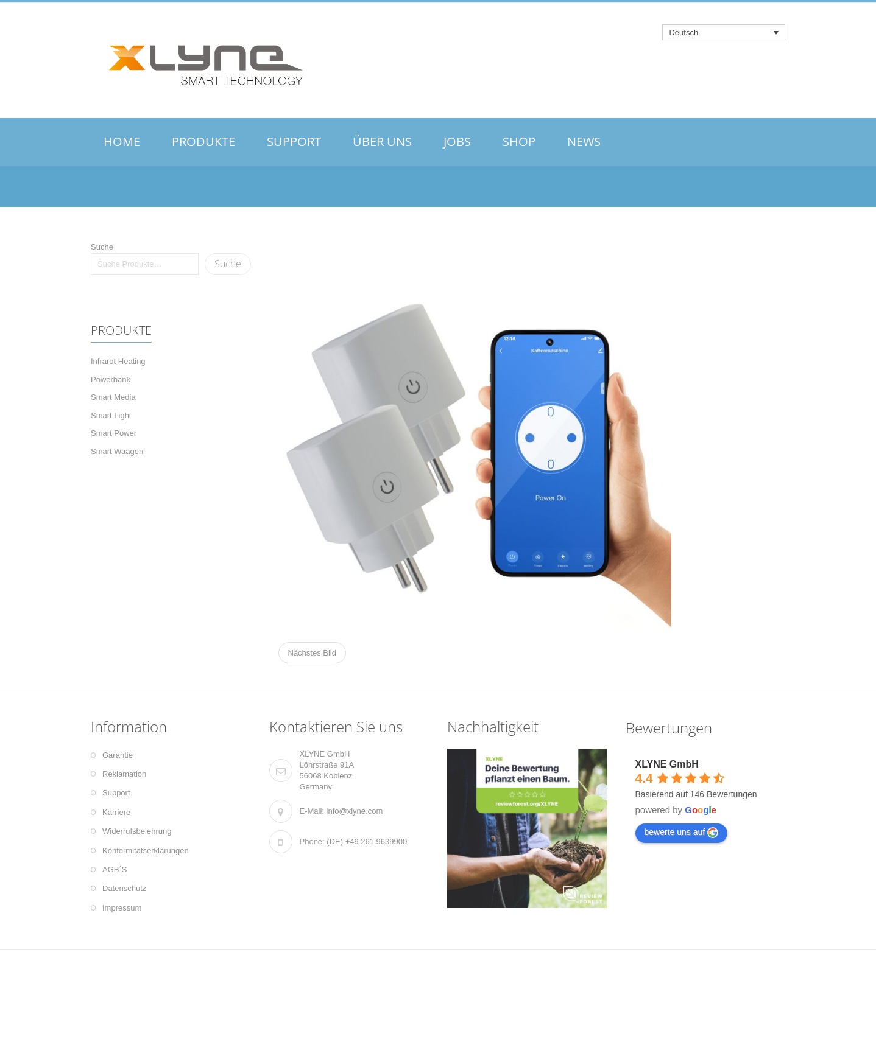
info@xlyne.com (355, 811)
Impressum (121, 907)
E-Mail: (312, 811)
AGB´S (114, 869)
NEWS (584, 141)
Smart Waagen (117, 451)
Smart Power (113, 433)
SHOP (519, 141)
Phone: (312, 841)
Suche (102, 246)
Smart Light (111, 415)
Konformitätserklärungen (145, 850)
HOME (122, 141)
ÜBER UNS (382, 141)
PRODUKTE (203, 141)
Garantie (117, 755)
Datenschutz (124, 888)
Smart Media (113, 397)
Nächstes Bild (312, 652)
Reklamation (124, 773)
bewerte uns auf (682, 832)
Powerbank (110, 379)
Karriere (116, 812)
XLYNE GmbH (667, 764)
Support (116, 792)
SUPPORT (294, 141)
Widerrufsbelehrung (136, 831)
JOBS (457, 141)
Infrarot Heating (118, 361)
